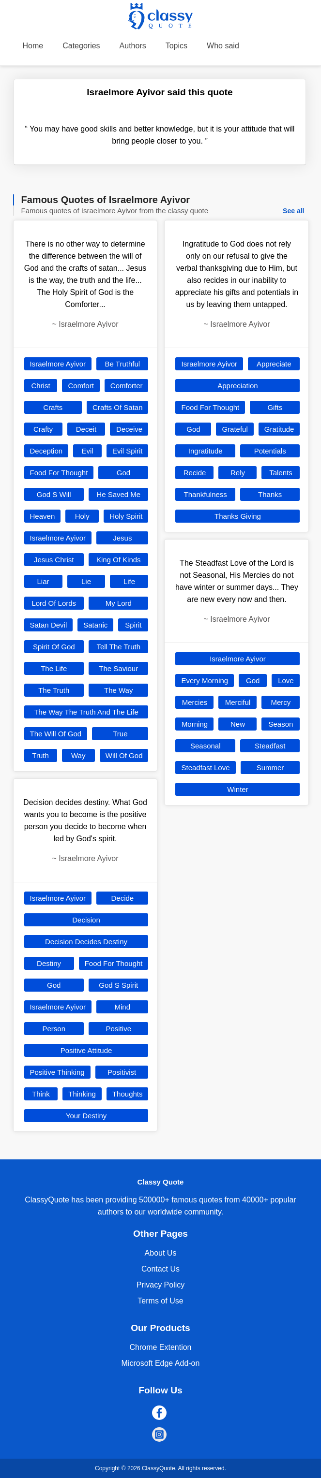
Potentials (270, 451)
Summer (270, 767)
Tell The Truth (118, 647)
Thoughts (127, 1094)
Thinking (82, 1094)
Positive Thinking (57, 1072)
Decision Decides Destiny (86, 941)
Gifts (274, 407)
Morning (195, 724)
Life (129, 581)
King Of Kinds (118, 560)
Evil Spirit (127, 451)
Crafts (52, 407)
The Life (54, 668)
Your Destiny (86, 1116)
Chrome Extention (160, 1347)
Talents (280, 472)
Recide (194, 472)
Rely (237, 472)
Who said (223, 46)
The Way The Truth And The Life (86, 712)
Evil (87, 451)
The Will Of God (56, 734)
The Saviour (118, 668)
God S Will (54, 494)
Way (78, 755)
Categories (81, 46)
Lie (86, 581)
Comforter (126, 385)
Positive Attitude (86, 1050)
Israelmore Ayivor (58, 364)
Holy (82, 516)
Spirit (133, 625)
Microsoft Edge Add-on (161, 1363)
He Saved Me (118, 494)
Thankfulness (205, 494)
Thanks (270, 494)
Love (286, 680)
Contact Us (160, 1269)
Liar (43, 581)
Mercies (195, 702)
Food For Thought (59, 472)
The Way (118, 690)
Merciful (238, 702)
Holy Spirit (125, 516)
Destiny (49, 963)
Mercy (281, 702)
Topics (176, 46)
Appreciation (237, 385)
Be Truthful (122, 364)
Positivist (121, 1072)
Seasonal (205, 746)
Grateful (234, 429)
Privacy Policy (161, 1285)
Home (33, 46)
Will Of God (124, 755)
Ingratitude (205, 451)
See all (293, 211)
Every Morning (204, 680)
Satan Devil (48, 625)
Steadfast (270, 746)
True (120, 734)
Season (281, 724)
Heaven (42, 516)
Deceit (86, 429)
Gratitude (279, 429)
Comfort (80, 385)
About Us (161, 1253)
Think (41, 1094)
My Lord (119, 603)
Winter (237, 789)
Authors (133, 46)
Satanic (95, 625)
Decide (122, 898)
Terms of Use (160, 1301)
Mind (123, 1007)
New (237, 724)
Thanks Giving (237, 516)
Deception (46, 451)
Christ (40, 385)
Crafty (43, 429)
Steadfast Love (205, 767)
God (123, 472)
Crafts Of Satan (117, 407)
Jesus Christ (54, 560)
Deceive (129, 429)
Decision (86, 920)
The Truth (53, 690)
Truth (40, 755)
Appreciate (274, 364)
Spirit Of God (54, 647)
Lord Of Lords (53, 603)
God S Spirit (118, 985)
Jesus (122, 538)
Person (53, 1028)
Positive (118, 1028)
